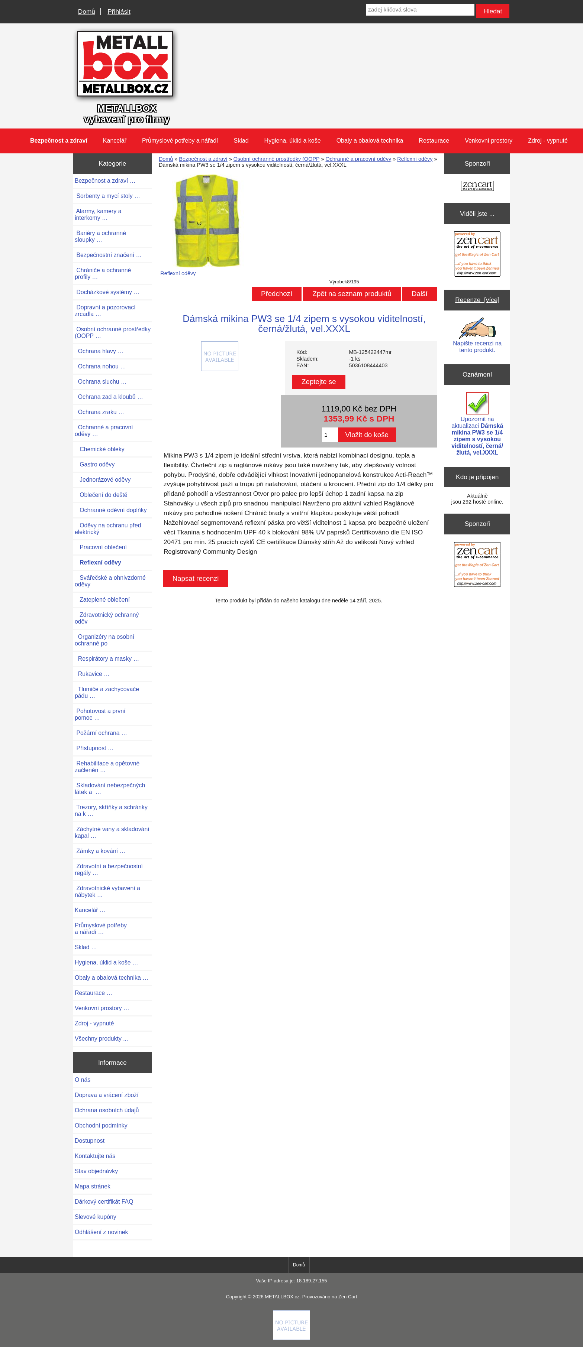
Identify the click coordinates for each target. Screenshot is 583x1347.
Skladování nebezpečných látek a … (110, 788)
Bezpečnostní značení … (108, 255)
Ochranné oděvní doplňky (111, 510)
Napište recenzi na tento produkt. (477, 335)
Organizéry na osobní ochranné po (104, 640)
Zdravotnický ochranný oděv (107, 618)
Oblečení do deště (101, 495)
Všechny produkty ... (101, 1038)
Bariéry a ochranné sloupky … (100, 236)
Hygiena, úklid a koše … (106, 962)
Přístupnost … (94, 748)
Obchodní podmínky (101, 1125)
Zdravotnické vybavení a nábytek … (107, 891)
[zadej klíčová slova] (420, 10)
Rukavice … (92, 674)
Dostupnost (89, 1141)
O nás (82, 1080)
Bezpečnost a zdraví (203, 159)
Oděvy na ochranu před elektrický (108, 528)
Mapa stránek (92, 1186)
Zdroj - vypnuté (548, 140)
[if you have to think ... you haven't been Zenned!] (291, 1338)
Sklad (241, 140)
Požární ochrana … (101, 733)
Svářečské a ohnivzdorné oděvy (110, 581)
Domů (86, 11)
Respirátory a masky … (107, 658)
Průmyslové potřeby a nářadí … (101, 928)
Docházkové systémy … (107, 292)
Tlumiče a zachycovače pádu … (107, 692)
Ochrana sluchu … (101, 381)
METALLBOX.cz (282, 1296)
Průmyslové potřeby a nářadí (180, 140)
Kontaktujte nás (95, 1156)
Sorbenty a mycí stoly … (107, 196)
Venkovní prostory (488, 140)
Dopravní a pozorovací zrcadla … (105, 310)
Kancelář (114, 140)
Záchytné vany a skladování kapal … (112, 832)
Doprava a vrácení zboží (107, 1095)
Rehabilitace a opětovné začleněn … (107, 766)
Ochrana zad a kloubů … (109, 397)
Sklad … (86, 947)
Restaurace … (93, 993)
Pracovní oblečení (101, 547)
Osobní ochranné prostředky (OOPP (276, 159)
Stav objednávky (96, 1171)
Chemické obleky (100, 449)
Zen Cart (347, 1296)
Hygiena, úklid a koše (292, 140)
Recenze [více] (477, 299)
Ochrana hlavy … (99, 351)
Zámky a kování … (100, 851)
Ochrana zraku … (99, 412)
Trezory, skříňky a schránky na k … (111, 810)
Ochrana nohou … (100, 366)
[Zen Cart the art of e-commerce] (477, 186)
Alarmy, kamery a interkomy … (98, 214)
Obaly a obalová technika (369, 140)
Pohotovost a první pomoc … (100, 714)
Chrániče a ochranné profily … (103, 273)
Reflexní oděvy (414, 159)
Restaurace (434, 140)
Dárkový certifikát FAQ (104, 1201)
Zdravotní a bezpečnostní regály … (109, 869)
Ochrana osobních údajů (107, 1110)
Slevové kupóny (95, 1217)
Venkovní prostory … (102, 1008)
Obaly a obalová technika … (111, 978)
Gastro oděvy (95, 464)
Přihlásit (118, 11)
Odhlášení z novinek (101, 1232)
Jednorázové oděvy (103, 479)
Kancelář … (90, 910)
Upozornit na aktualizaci (477, 424)
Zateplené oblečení (102, 599)
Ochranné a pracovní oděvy (358, 159)
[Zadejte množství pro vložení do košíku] (330, 434)
